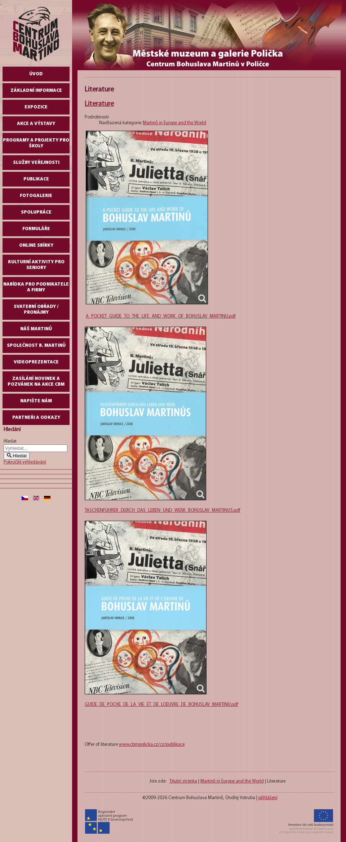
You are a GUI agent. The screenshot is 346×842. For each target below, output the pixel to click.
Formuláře (36, 229)
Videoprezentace (36, 362)
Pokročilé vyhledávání (25, 462)
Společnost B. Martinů (36, 345)
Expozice (36, 107)
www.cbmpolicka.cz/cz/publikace (152, 744)
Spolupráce (36, 212)
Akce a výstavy (36, 123)
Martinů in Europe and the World (174, 123)
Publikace (36, 179)
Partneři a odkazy (36, 417)
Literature (99, 104)
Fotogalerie (36, 195)
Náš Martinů (36, 329)
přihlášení (268, 798)
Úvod (36, 74)
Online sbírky (36, 245)
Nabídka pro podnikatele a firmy (36, 287)
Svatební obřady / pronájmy (36, 309)
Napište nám (36, 401)
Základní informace (36, 90)
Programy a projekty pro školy (36, 143)
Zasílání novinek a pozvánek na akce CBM (36, 381)
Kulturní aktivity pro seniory (36, 265)
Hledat (10, 441)
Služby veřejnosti (36, 162)
